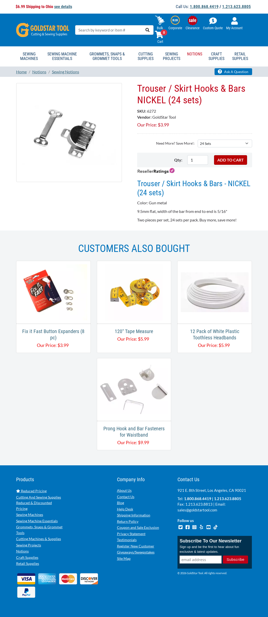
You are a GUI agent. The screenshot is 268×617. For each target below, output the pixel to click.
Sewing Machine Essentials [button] (62, 56)
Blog (120, 503)
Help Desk (125, 509)
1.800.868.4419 (204, 6)
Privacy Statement (131, 534)
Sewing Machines (29, 514)
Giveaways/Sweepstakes (136, 552)
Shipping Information (133, 515)
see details (63, 6)
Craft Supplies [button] (216, 56)
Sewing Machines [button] (29, 56)
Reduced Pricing (31, 491)
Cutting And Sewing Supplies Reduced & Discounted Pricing (38, 503)
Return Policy (127, 521)
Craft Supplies (27, 557)
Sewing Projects (28, 545)
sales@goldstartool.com (197, 510)
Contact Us (125, 497)
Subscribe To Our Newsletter (211, 541)
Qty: (178, 159)
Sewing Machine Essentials (37, 521)
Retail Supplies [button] (240, 56)
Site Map (124, 558)
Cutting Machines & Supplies (38, 539)
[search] (147, 30)
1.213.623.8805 (236, 6)
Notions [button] (194, 54)
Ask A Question (233, 71)
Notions (22, 551)
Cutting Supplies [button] (146, 56)
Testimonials (127, 540)
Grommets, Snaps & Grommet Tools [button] (107, 56)
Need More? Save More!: (175, 143)
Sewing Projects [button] (171, 56)
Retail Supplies (27, 563)
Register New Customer (135, 546)
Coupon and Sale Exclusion (138, 527)
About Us (124, 490)
